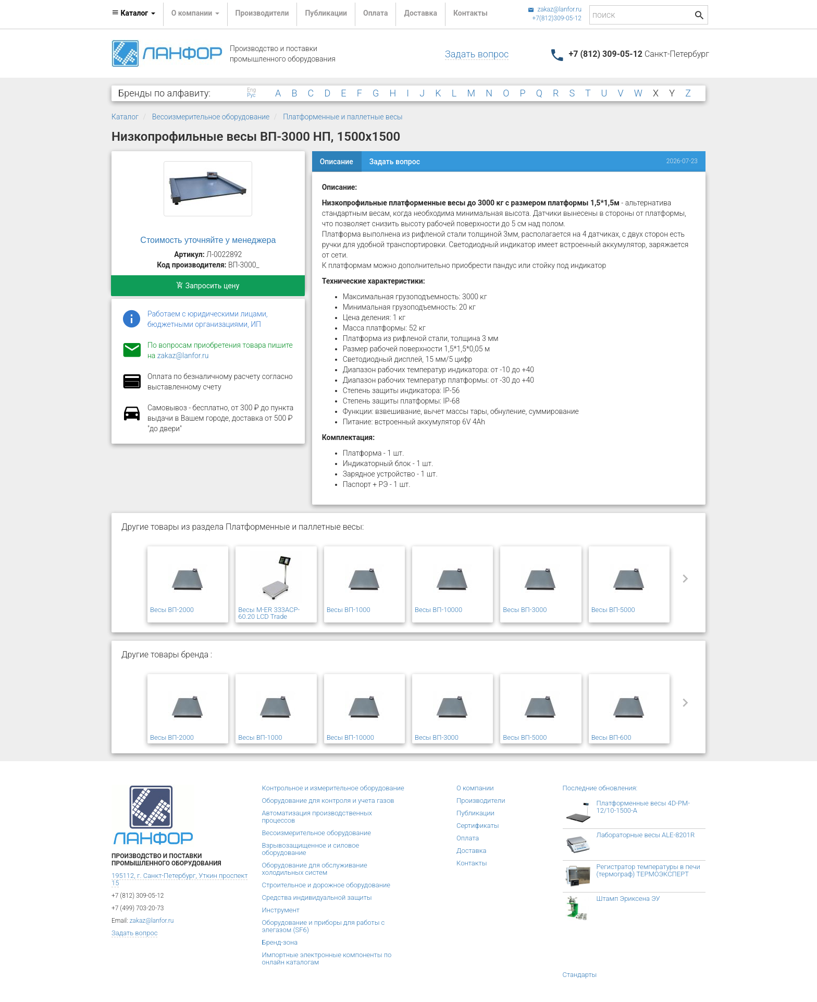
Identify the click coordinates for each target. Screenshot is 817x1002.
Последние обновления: (600, 788)
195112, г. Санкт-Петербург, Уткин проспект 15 (179, 879)
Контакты (470, 13)
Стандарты (580, 975)
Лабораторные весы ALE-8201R (646, 835)
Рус (251, 95)
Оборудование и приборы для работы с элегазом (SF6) (323, 926)
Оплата (375, 13)
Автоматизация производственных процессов (317, 816)
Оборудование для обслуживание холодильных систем (314, 868)
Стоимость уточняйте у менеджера (208, 240)
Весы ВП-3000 (525, 610)
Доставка (420, 13)
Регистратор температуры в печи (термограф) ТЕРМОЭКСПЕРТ (648, 870)
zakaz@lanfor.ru (554, 9)
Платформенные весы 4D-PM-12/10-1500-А (643, 806)
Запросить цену (207, 286)
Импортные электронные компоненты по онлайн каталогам (327, 958)
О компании (475, 788)
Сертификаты (477, 825)
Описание (336, 161)
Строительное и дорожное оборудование (326, 885)
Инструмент (281, 910)
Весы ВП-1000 (348, 610)
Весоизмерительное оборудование (211, 117)
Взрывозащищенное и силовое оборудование (311, 849)
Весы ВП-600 (611, 737)
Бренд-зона (280, 942)
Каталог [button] (133, 13)
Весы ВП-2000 (172, 610)
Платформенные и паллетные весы (342, 117)
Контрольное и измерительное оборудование (333, 788)
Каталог (125, 117)
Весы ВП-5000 (613, 610)
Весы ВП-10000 (438, 610)
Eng (251, 90)
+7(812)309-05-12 (556, 18)
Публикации (326, 13)
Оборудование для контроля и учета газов (328, 800)
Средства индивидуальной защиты (317, 897)
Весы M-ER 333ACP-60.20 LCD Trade (269, 613)
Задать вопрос (477, 53)
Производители (262, 13)
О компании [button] (195, 13)
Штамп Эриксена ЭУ (628, 898)
